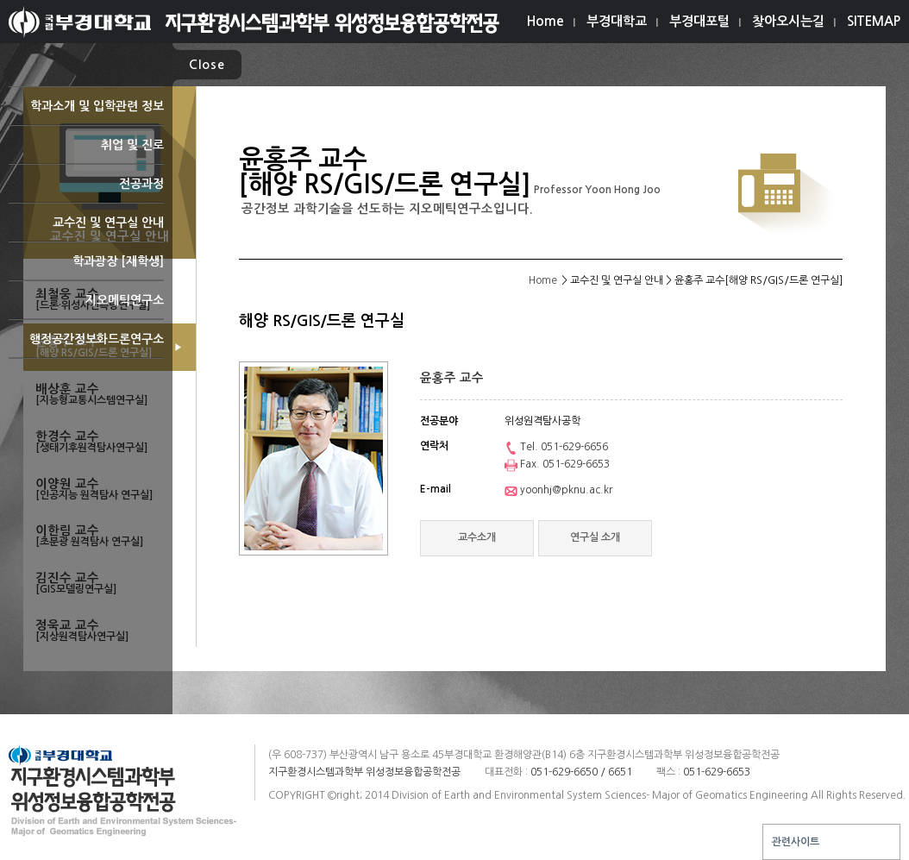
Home (545, 21)
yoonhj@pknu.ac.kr (558, 490)
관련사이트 (795, 842)
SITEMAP (873, 21)
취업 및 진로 (86, 151)
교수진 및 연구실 (86, 229)
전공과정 (86, 190)
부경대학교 (616, 21)
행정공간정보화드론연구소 (86, 345)
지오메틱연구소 (86, 306)
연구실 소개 (595, 537)
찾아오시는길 (788, 21)
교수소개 (477, 537)
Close (207, 65)
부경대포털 (699, 21)
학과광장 (86, 267)
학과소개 (86, 112)
